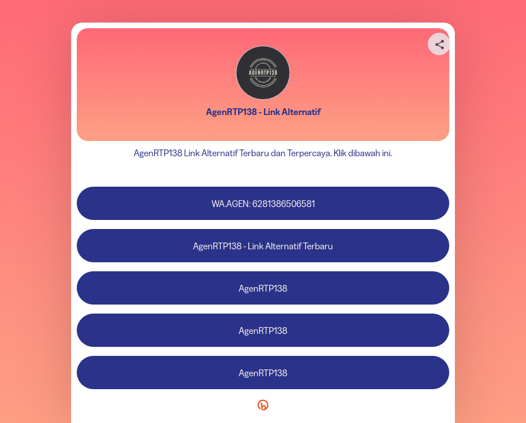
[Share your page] (439, 44)
